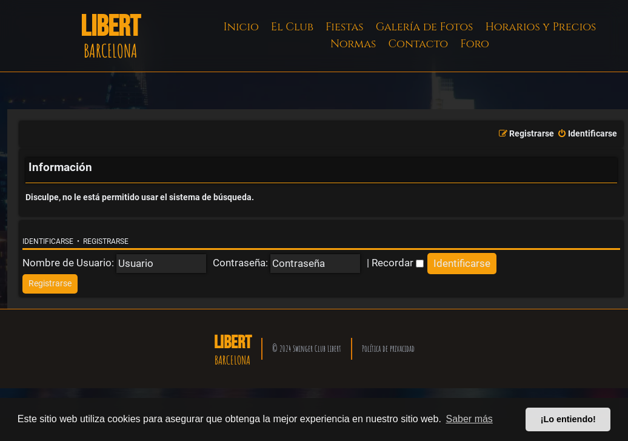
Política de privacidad (388, 348)
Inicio (241, 27)
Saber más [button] (469, 419)
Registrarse (106, 241)
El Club (292, 27)
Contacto (418, 44)
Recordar (398, 263)
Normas (353, 44)
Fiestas (345, 27)
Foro (474, 44)
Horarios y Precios (540, 27)
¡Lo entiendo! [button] (568, 419)
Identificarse (47, 241)
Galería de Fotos (424, 27)
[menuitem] (587, 134)
